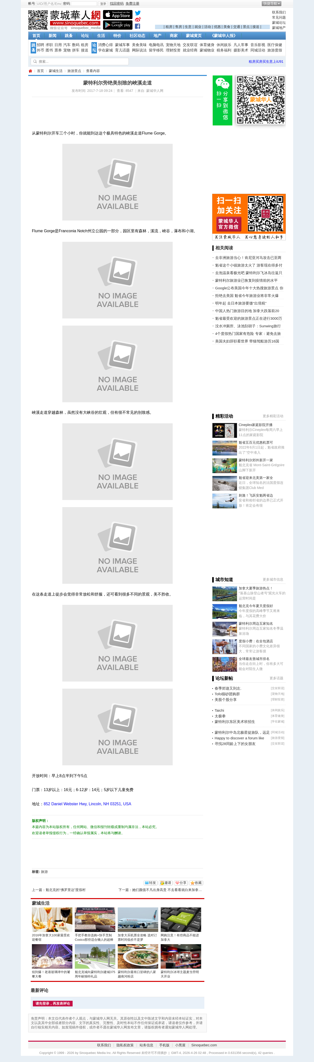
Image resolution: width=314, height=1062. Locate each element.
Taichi (219, 710)
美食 (226, 27)
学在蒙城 (105, 50)
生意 (188, 27)
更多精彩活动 (273, 416)
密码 (66, 3)
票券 (58, 50)
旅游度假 (274, 50)
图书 (49, 50)
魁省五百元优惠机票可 (256, 442)
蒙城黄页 (194, 36)
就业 (198, 27)
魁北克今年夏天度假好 (256, 606)
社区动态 (137, 36)
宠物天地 (173, 45)
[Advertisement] (212, 17)
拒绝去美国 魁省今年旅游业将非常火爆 (247, 295)
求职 (49, 45)
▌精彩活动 (222, 416)
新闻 (52, 36)
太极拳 (220, 716)
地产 (157, 36)
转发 (152, 883)
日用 (58, 45)
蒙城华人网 (30, 70)
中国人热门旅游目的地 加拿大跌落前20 (247, 311)
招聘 (40, 45)
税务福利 (224, 50)
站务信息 (146, 1045)
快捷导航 (270, 3)
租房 (169, 27)
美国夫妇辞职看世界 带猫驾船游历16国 (247, 341)
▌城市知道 (222, 579)
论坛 (85, 36)
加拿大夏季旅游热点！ (256, 588)
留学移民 (156, 50)
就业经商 (190, 50)
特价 (117, 36)
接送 (255, 27)
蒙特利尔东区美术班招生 (235, 722)
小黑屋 (180, 1045)
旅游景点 (74, 71)
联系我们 (279, 12)
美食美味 (139, 45)
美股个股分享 (226, 699)
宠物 (67, 50)
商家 (174, 36)
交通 (236, 27)
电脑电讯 (156, 45)
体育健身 (207, 45)
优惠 (217, 27)
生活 (101, 36)
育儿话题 (122, 50)
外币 (40, 50)
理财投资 (173, 50)
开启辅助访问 (284, 3)
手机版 (164, 1045)
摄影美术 (241, 50)
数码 (75, 45)
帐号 (31, 3)
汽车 (67, 45)
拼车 (75, 50)
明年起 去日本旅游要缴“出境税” (240, 303)
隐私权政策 (125, 1045)
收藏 (198, 883)
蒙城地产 (279, 28)
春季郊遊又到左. (228, 688)
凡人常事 (241, 45)
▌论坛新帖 (222, 678)
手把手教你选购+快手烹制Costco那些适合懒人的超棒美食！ (94, 939)
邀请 (167, 883)
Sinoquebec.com (204, 1045)
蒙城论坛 (279, 22)
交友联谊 (190, 45)
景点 (246, 27)
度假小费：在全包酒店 (256, 641)
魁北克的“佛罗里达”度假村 (66, 890)
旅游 (44, 872)
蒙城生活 (56, 71)
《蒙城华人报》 (223, 36)
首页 (36, 36)
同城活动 (257, 50)
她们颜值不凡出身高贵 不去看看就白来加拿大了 (168, 890)
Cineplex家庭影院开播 (256, 425)
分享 (183, 883)
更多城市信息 (273, 579)
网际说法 (139, 50)
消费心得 (105, 45)
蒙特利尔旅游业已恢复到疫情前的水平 (246, 280)
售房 (178, 27)
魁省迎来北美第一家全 (256, 478)
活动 (207, 27)
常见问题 (279, 17)
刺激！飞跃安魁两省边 (256, 495)
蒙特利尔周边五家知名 (256, 623)
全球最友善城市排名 (254, 659)
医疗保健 (274, 45)
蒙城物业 (207, 50)
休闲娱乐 (224, 45)
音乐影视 (257, 45)
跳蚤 (69, 36)
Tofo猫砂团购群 (227, 694)
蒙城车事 (122, 45)
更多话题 (276, 678)
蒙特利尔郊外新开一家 (256, 460)
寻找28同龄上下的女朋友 (235, 744)
